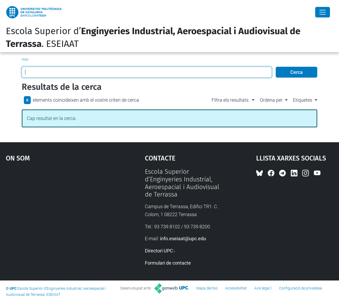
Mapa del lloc (207, 288)
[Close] (322, 12)
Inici (25, 59)
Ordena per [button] (271, 100)
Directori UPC (159, 250)
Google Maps (58, 207)
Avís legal (262, 288)
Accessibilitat (236, 288)
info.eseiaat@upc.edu (183, 238)
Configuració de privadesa (300, 288)
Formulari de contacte (168, 263)
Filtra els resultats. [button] (230, 100)
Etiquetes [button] (302, 100)
